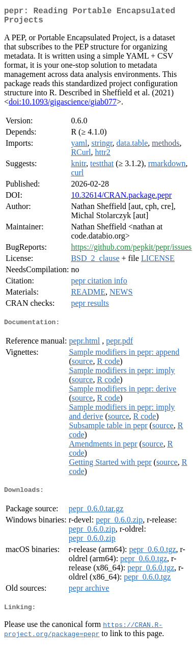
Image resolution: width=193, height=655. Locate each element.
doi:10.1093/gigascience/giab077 (63, 105)
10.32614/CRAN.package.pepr (121, 199)
